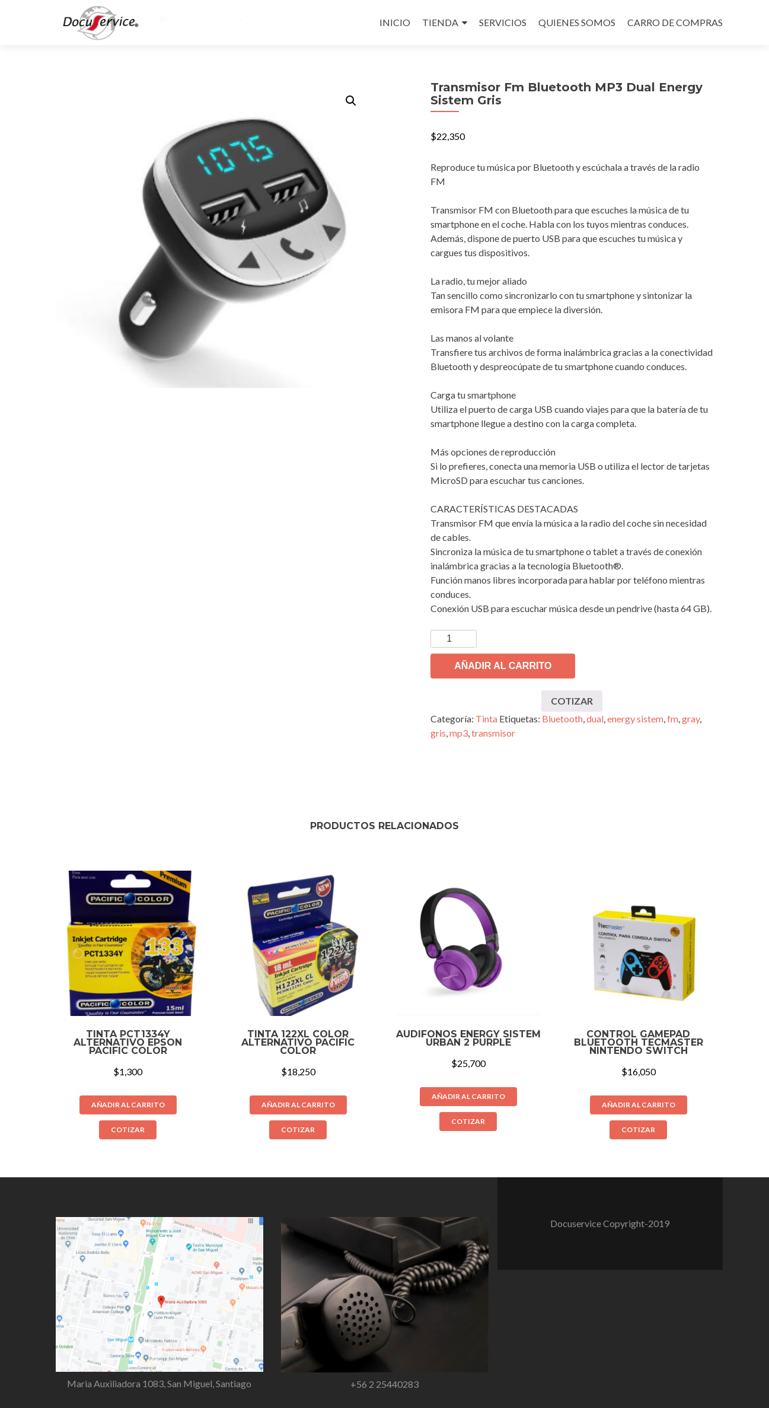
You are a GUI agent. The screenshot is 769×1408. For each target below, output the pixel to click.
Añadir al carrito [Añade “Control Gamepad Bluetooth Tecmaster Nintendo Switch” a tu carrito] (638, 1104)
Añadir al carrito (502, 666)
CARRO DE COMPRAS (675, 22)
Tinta (486, 718)
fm (672, 718)
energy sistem (635, 718)
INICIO (394, 22)
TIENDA (440, 22)
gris (438, 732)
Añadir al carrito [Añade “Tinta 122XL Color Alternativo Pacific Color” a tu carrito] (298, 1104)
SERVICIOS (503, 22)
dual (595, 718)
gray (691, 718)
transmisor (493, 732)
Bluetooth (562, 718)
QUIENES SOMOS (576, 22)
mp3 (458, 732)
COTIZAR (572, 700)
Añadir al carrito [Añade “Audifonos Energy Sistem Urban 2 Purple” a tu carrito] (468, 1096)
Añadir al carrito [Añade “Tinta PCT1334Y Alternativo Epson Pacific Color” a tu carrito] (128, 1104)
